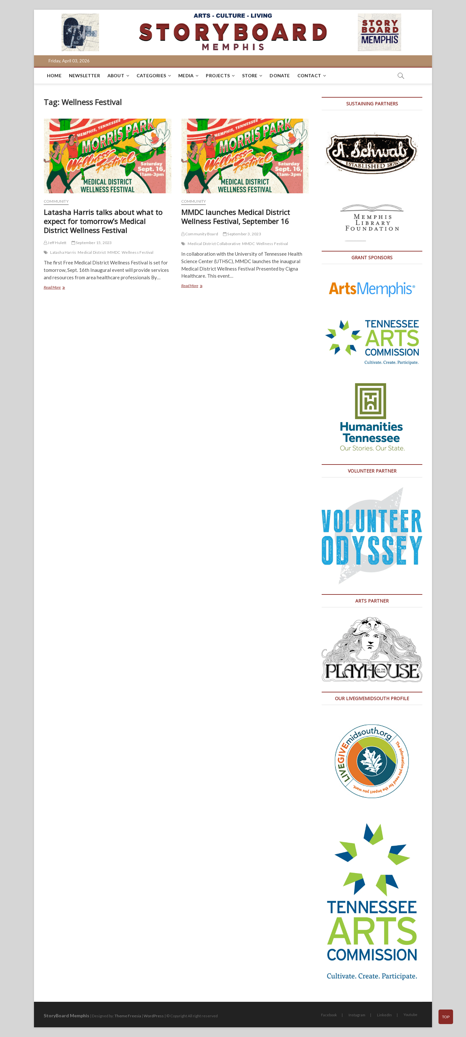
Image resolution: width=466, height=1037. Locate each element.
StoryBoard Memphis (66, 1015)
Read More (61, 287)
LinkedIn (384, 1015)
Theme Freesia (128, 1015)
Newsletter (84, 75)
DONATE (280, 75)
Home (54, 75)
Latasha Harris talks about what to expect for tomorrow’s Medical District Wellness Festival (103, 221)
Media (186, 75)
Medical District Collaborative (214, 243)
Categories (151, 75)
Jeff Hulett (55, 242)
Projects (218, 75)
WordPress (154, 1015)
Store (249, 75)
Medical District (92, 252)
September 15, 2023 (92, 242)
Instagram (357, 1015)
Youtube (410, 1014)
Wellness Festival (137, 252)
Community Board (199, 233)
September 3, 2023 (242, 233)
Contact (309, 75)
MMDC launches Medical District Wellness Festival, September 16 (235, 216)
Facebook (329, 1015)
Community (56, 201)
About (115, 75)
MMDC (113, 252)
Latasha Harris (63, 252)
